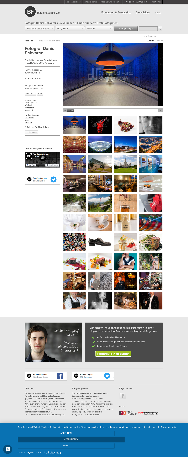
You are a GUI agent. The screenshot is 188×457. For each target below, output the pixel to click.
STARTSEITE (30, 427)
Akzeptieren (101, 447)
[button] (40, 28)
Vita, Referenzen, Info (49, 41)
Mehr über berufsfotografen (53, 415)
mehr (160, 447)
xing (26, 120)
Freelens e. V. (31, 103)
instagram (29, 108)
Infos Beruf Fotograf (109, 2)
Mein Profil (156, 2)
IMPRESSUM (63, 427)
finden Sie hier (93, 415)
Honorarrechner (73, 2)
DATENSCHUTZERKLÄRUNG (84, 427)
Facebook (29, 118)
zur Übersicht (150, 37)
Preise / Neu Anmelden (136, 2)
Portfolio (29, 41)
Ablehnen (42, 447)
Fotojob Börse (90, 2)
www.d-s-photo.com (34, 89)
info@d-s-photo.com (34, 86)
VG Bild (28, 105)
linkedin (28, 123)
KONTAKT (43, 427)
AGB (52, 427)
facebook (29, 110)
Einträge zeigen (126, 29)
